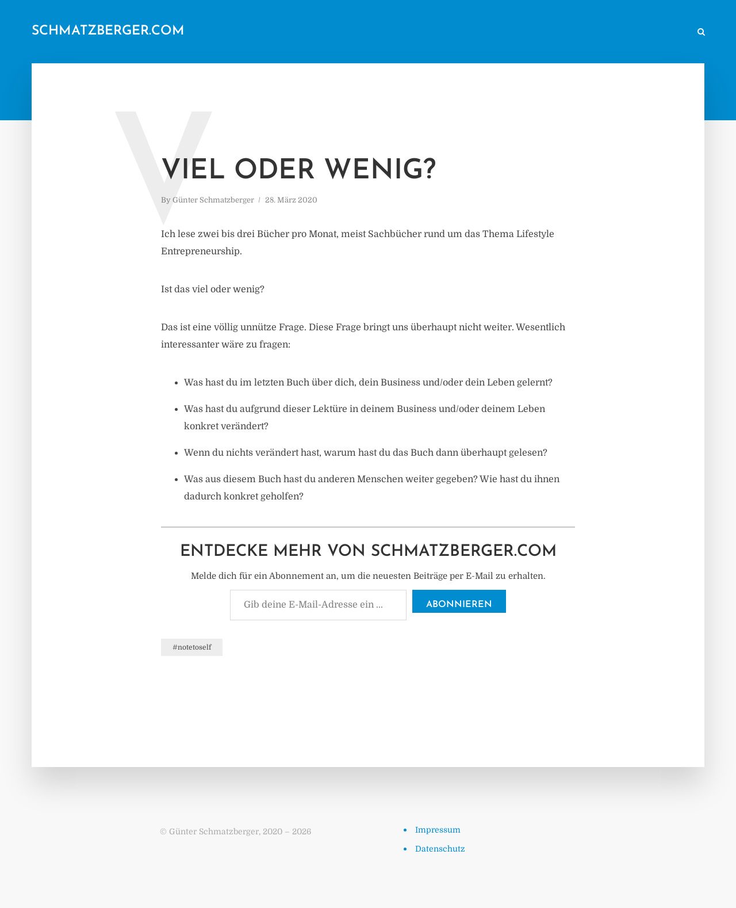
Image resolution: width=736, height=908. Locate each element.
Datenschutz (440, 848)
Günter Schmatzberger (213, 200)
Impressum (438, 829)
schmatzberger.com (108, 31)
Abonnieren (459, 604)
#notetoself (191, 647)
